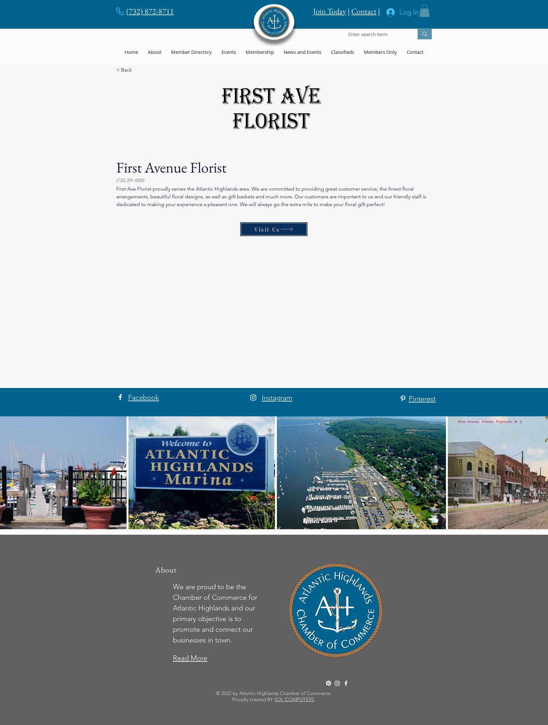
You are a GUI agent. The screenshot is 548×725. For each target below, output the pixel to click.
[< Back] (137, 69)
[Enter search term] (376, 34)
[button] (424, 10)
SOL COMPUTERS (294, 699)
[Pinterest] (403, 398)
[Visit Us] (274, 229)
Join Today (329, 11)
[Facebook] (120, 397)
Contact (363, 11)
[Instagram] (253, 397)
